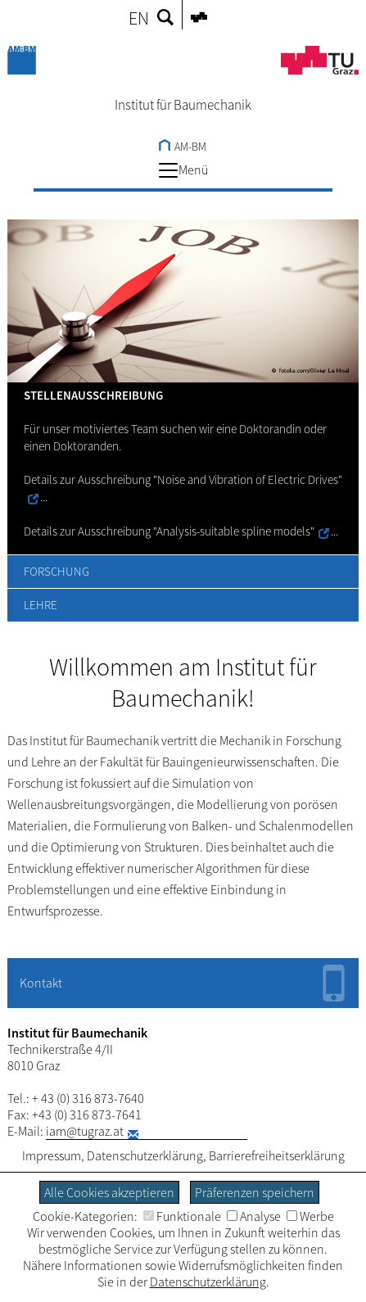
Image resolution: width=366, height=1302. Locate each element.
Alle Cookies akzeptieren (109, 1192)
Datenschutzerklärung (145, 1155)
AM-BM (182, 146)
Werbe (310, 1216)
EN (139, 18)
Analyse (254, 1216)
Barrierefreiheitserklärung (277, 1155)
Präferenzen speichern (254, 1192)
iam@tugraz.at (85, 1131)
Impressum (51, 1155)
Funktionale (182, 1216)
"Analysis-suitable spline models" (233, 531)
